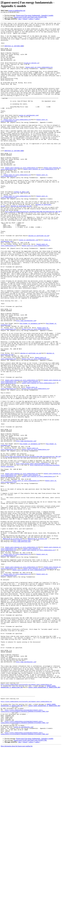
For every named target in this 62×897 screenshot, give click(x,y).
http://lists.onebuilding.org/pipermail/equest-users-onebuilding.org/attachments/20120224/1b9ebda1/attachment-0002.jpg (24, 862)
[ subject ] (31, 19)
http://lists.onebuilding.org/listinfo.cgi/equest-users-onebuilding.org (26, 817)
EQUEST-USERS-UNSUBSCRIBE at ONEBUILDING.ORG (44, 820)
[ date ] (20, 19)
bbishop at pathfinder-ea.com (21, 243)
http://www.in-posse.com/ (22, 644)
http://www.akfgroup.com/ (22, 645)
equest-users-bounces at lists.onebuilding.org (21, 197)
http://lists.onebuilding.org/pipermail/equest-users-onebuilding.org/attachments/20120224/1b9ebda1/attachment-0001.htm (24, 848)
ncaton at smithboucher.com (16, 10)
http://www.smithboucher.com (26, 380)
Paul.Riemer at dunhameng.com (30, 384)
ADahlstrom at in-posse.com (12, 642)
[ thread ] (25, 19)
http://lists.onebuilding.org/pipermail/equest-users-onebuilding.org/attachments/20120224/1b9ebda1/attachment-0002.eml (24, 875)
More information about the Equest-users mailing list (17, 888)
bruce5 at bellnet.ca (31, 71)
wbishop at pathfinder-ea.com (38, 278)
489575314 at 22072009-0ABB (13, 51)
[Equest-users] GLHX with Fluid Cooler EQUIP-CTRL (30, 17)
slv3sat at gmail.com (21, 226)
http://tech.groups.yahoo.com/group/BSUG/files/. (33, 552)
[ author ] (37, 19)
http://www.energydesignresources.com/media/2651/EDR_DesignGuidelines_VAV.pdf (33, 249)
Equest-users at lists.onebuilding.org (39, 76)
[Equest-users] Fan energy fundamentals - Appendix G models (34, 15)
